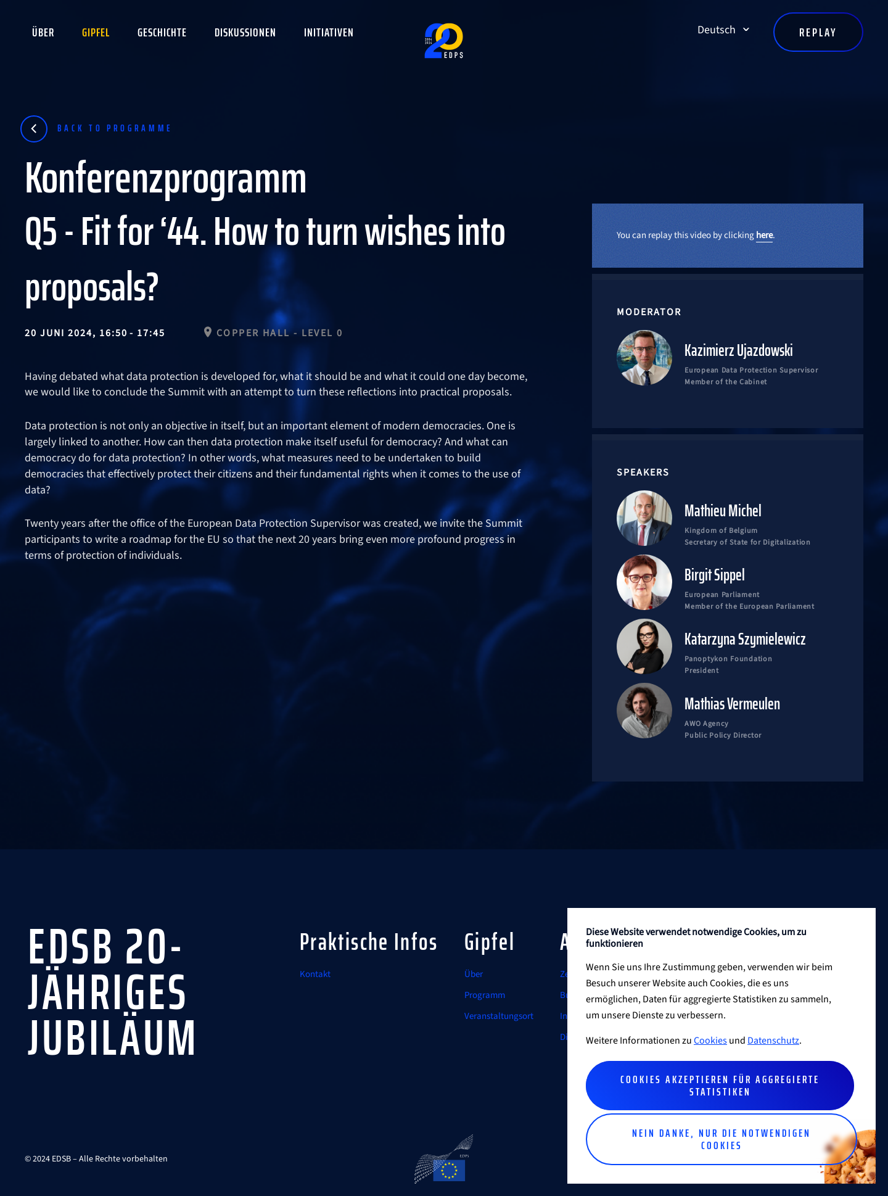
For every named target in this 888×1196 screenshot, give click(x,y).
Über (473, 974)
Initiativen (329, 32)
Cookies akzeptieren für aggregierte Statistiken (720, 1085)
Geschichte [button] (162, 32)
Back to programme (115, 128)
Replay (818, 32)
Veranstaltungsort (498, 1016)
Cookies (710, 1040)
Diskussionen (245, 32)
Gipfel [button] (96, 32)
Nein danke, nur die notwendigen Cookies (721, 1139)
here (764, 235)
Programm (484, 995)
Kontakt (315, 974)
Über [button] (43, 32)
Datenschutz (773, 1040)
